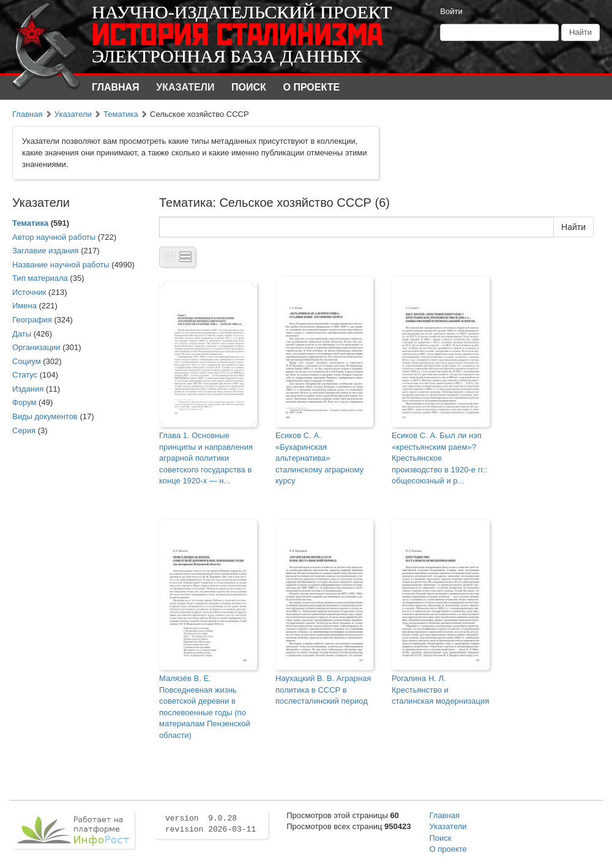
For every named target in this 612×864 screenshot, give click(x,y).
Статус (24, 374)
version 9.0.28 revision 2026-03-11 (210, 824)
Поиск (248, 87)
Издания (27, 388)
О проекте (311, 87)
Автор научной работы (53, 237)
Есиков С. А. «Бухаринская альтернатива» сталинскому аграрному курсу (319, 458)
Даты (21, 333)
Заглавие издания (45, 250)
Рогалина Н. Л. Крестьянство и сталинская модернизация (440, 690)
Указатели (185, 87)
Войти (451, 11)
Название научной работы (61, 264)
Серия (23, 430)
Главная (116, 87)
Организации (36, 347)
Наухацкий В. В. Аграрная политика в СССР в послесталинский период (323, 690)
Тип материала (40, 278)
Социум (26, 361)
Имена (24, 305)
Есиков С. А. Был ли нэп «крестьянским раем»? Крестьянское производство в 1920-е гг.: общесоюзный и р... (439, 458)
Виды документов (45, 416)
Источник (29, 292)
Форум (24, 402)
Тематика (120, 114)
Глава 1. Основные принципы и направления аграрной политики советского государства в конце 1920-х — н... (206, 458)
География (32, 319)
